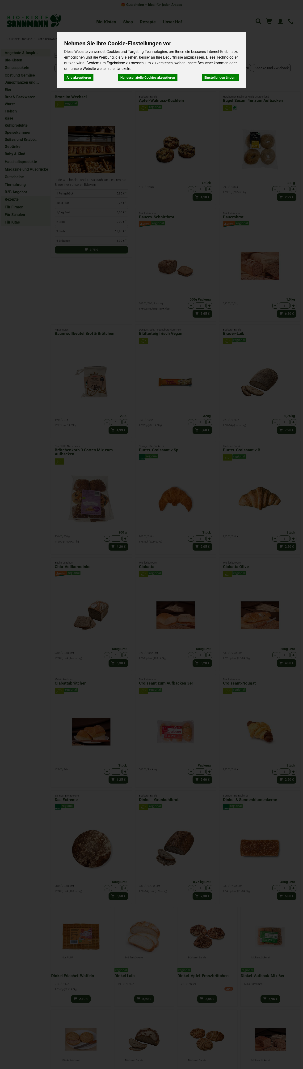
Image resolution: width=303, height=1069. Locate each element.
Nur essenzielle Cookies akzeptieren (147, 77)
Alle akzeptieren (79, 77)
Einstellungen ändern (220, 77)
